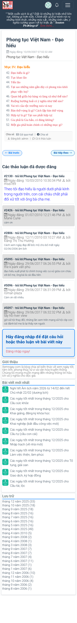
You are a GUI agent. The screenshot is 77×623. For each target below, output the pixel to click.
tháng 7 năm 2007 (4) (17, 557)
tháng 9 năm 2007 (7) (17, 549)
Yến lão (16, 82)
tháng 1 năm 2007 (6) (17, 569)
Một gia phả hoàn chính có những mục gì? (36, 124)
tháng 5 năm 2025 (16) (17, 525)
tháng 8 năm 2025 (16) (17, 513)
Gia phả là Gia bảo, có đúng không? (32, 120)
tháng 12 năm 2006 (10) (18, 573)
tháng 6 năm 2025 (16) (17, 521)
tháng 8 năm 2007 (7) (17, 553)
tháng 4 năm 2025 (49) (17, 529)
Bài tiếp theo (63, 152)
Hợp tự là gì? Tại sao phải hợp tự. (32, 115)
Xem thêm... (47, 25)
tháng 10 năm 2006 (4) (17, 581)
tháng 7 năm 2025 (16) (17, 517)
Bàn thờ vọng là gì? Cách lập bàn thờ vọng (37, 110)
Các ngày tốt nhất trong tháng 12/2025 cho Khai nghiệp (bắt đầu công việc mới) (39, 421)
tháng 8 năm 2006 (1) (17, 588)
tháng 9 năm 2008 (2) (17, 537)
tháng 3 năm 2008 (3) (17, 545)
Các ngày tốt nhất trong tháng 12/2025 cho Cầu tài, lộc (39, 484)
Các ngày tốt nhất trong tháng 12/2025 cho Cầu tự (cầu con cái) (39, 432)
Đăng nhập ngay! (18, 351)
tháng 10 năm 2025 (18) (18, 505)
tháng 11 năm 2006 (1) (17, 577)
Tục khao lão (19, 77)
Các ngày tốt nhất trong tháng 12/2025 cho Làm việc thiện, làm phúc (39, 452)
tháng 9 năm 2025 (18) (17, 509)
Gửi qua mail (24, 134)
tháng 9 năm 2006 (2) (17, 585)
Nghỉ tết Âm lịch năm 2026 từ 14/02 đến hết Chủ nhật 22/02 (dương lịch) (40, 390)
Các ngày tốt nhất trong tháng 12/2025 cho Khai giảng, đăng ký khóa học (39, 411)
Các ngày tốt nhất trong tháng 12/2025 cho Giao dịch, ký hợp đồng (39, 473)
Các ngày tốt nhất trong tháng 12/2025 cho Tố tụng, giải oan (41, 463)
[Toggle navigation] (68, 5)
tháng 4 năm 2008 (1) (17, 541)
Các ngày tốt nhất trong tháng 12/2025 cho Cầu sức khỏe (39, 401)
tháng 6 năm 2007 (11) (17, 561)
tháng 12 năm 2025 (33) (18, 501)
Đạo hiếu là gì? (20, 72)
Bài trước (12, 152)
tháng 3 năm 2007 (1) (17, 565)
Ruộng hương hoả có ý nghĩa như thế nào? (37, 101)
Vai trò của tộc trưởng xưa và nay (31, 105)
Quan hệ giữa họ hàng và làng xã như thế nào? (39, 96)
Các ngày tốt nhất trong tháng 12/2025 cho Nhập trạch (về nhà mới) (39, 442)
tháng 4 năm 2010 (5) (17, 533)
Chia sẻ (42, 134)
